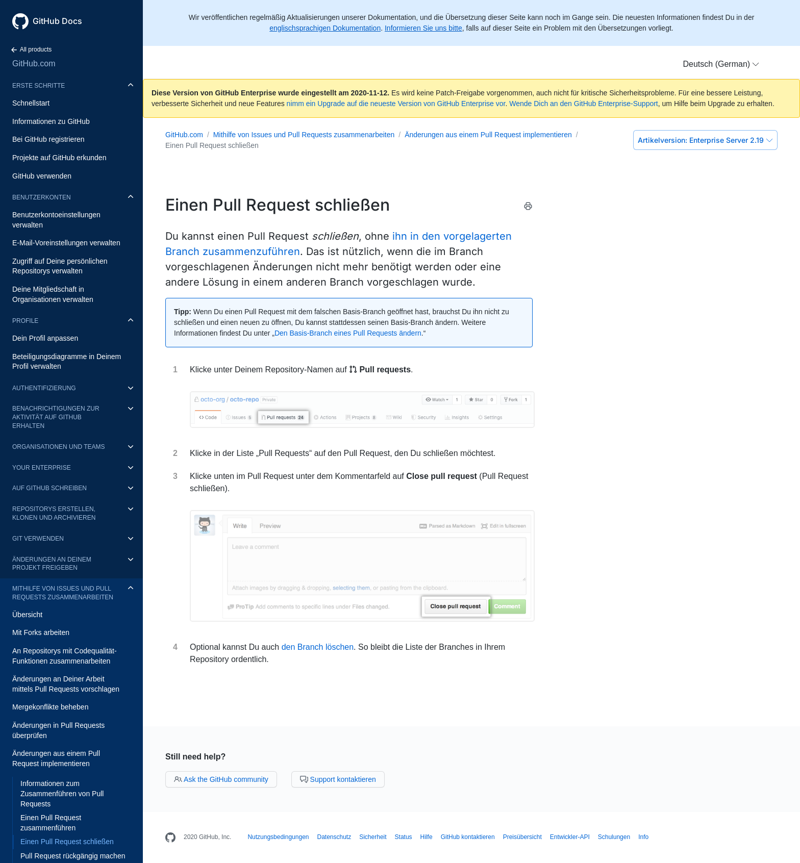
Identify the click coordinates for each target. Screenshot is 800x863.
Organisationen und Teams (58, 446)
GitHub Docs (57, 21)
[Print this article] (528, 207)
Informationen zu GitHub (51, 121)
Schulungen (614, 837)
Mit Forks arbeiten (40, 632)
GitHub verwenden (41, 176)
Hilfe (426, 837)
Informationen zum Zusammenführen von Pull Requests (62, 793)
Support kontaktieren (338, 779)
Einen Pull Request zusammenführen (50, 823)
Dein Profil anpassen (45, 338)
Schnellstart (30, 103)
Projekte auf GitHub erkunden (59, 158)
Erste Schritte (38, 85)
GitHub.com (33, 63)
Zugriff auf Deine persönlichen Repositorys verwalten (60, 266)
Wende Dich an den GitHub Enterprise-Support (583, 103)
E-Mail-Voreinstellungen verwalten (66, 243)
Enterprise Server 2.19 (705, 140)
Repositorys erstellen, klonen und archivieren (53, 513)
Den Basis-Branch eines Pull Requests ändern (347, 333)
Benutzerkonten (41, 197)
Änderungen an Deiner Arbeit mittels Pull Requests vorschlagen (65, 684)
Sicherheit (372, 837)
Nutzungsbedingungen (278, 837)
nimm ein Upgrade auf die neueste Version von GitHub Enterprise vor (396, 103)
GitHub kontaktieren (468, 837)
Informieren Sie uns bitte (423, 28)
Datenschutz (334, 837)
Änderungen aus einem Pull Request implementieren (56, 758)
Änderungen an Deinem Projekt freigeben (51, 564)
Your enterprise (41, 467)
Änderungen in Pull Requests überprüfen (58, 730)
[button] (721, 64)
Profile (25, 320)
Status (403, 837)
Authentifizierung (44, 388)
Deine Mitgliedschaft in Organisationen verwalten (52, 294)
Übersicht (27, 615)
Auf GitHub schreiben (49, 488)
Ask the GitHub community (221, 779)
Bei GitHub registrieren (48, 139)
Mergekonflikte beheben (50, 707)
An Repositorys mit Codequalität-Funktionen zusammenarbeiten (64, 656)
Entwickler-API (570, 837)
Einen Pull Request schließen (67, 841)
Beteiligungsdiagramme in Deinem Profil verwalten (66, 361)
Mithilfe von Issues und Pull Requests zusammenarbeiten (62, 593)
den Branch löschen (318, 647)
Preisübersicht (522, 837)
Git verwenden (38, 538)
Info (643, 837)
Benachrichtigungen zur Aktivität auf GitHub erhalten (55, 417)
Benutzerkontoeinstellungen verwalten (56, 220)
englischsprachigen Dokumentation (325, 28)
